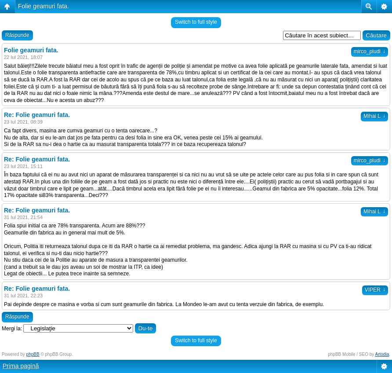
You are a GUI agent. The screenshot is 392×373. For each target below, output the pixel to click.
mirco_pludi (369, 51)
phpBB (33, 354)
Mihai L (374, 116)
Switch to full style (196, 22)
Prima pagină (21, 365)
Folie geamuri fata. (43, 6)
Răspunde (17, 35)
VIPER (375, 290)
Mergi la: (12, 328)
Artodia (382, 354)
